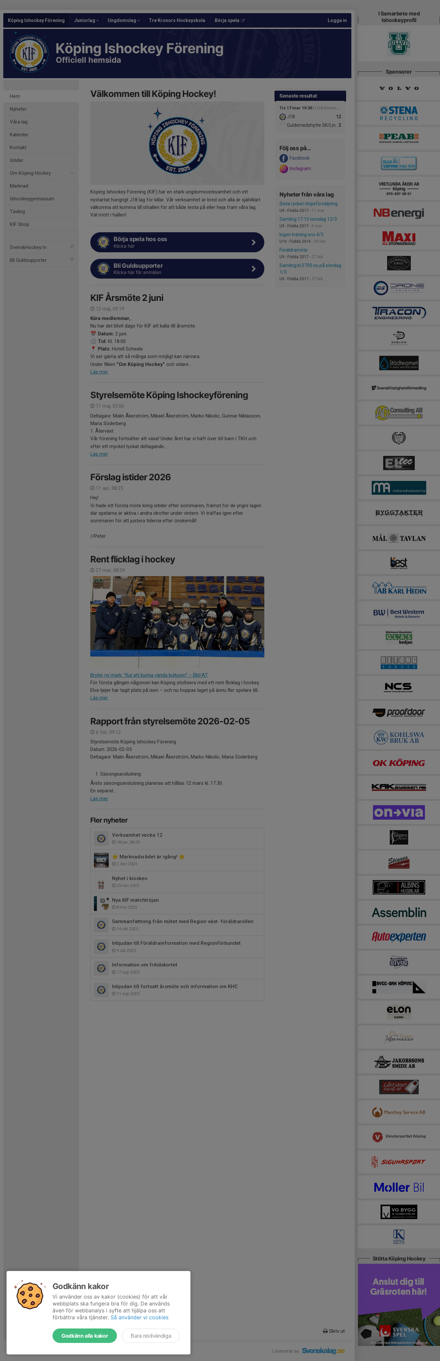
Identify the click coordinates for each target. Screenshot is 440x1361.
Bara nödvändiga (151, 1335)
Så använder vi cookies (139, 1317)
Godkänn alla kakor (84, 1335)
